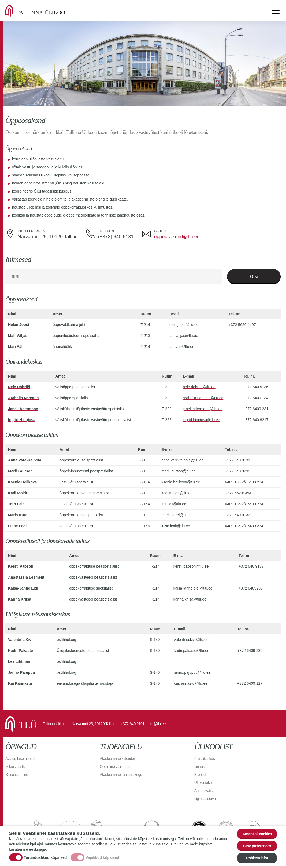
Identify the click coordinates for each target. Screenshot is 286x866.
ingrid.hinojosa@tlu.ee (201, 420)
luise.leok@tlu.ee (175, 526)
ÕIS (59, 183)
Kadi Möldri (18, 493)
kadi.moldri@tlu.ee (176, 493)
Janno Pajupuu (21, 673)
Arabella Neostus (23, 398)
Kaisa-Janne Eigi (23, 588)
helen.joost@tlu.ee (182, 325)
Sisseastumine (16, 775)
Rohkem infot (257, 859)
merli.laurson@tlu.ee (178, 471)
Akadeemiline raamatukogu (121, 775)
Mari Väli (16, 347)
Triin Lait (16, 504)
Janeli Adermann (23, 409)
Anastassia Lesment (26, 577)
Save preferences (257, 847)
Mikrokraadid (15, 767)
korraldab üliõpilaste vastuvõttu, (38, 159)
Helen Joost (18, 325)
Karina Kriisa (19, 599)
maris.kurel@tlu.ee (177, 515)
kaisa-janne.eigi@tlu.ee (193, 588)
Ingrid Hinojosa (21, 420)
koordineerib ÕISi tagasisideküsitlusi (42, 191)
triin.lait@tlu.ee (173, 504)
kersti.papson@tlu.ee (191, 566)
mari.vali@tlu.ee (180, 347)
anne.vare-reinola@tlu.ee (182, 460)
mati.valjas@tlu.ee (182, 336)
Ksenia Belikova (22, 482)
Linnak (199, 767)
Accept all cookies (257, 835)
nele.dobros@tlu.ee (199, 387)
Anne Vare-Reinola (24, 460)
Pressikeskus (204, 759)
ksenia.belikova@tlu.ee (180, 482)
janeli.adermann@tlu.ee (202, 409)
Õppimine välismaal (115, 767)
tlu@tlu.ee (158, 724)
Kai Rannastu (20, 684)
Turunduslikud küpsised (45, 858)
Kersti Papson (20, 566)
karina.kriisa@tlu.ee (189, 599)
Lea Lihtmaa (19, 662)
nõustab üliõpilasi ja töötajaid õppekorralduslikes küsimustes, (62, 207)
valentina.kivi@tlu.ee (191, 640)
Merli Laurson (20, 471)
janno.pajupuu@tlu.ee (192, 673)
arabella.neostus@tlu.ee (203, 398)
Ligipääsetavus (205, 799)
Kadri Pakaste (20, 651)
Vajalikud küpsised (102, 858)
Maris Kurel (18, 515)
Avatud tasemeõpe (20, 759)
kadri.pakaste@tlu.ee (191, 651)
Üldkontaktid (203, 783)
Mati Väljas (17, 336)
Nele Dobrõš (19, 387)
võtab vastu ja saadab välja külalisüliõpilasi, (48, 167)
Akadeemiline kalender (117, 759)
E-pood (200, 775)
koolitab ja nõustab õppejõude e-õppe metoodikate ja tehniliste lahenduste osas (78, 215)
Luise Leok (18, 526)
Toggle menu (275, 10)
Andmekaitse (204, 791)
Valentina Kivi (20, 640)
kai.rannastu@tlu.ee (190, 684)
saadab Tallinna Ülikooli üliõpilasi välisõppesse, (51, 175)
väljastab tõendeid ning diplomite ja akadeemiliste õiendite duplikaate (69, 199)
